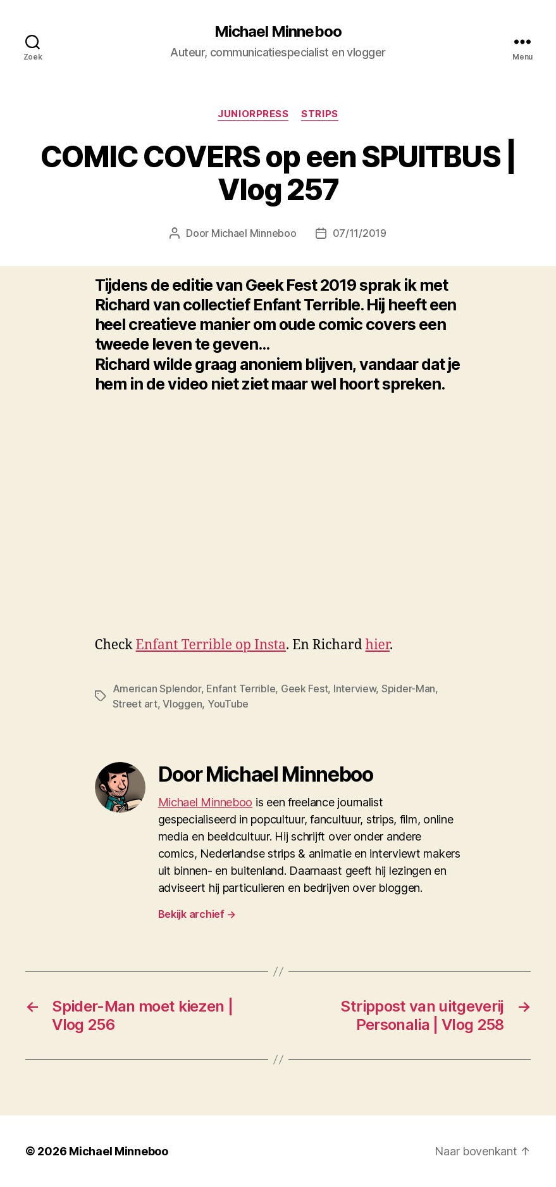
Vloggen (182, 703)
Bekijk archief (197, 914)
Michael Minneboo (277, 31)
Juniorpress (253, 114)
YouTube (228, 703)
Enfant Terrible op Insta (211, 645)
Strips (319, 114)
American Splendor (157, 688)
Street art (135, 703)
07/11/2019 (359, 233)
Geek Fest (304, 688)
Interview (354, 688)
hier (378, 645)
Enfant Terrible (240, 688)
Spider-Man (408, 688)
